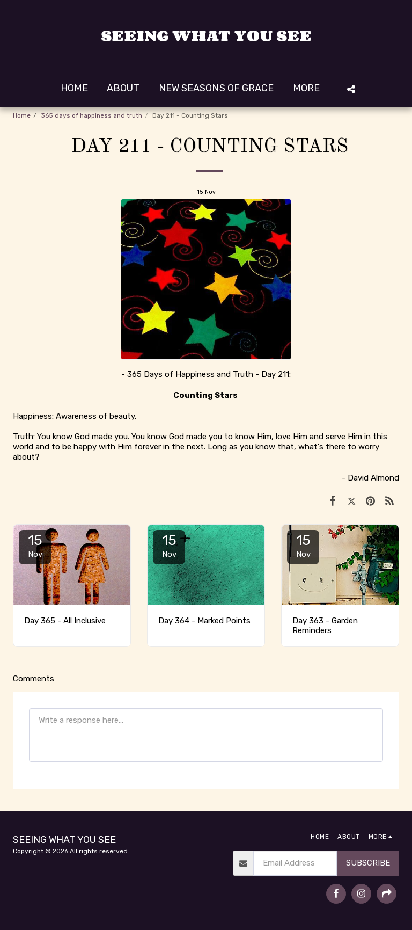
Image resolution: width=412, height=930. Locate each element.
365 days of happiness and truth (91, 115)
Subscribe (368, 863)
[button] (351, 89)
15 (35, 545)
